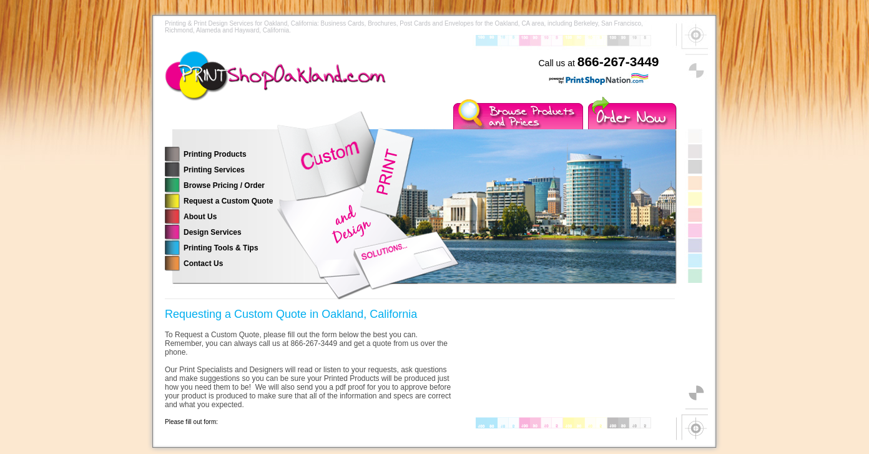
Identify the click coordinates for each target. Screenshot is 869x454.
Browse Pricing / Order (224, 185)
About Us (200, 216)
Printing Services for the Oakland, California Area (302, 84)
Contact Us (203, 263)
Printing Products (215, 154)
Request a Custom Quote (228, 201)
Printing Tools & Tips (221, 248)
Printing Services (214, 169)
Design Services (213, 232)
